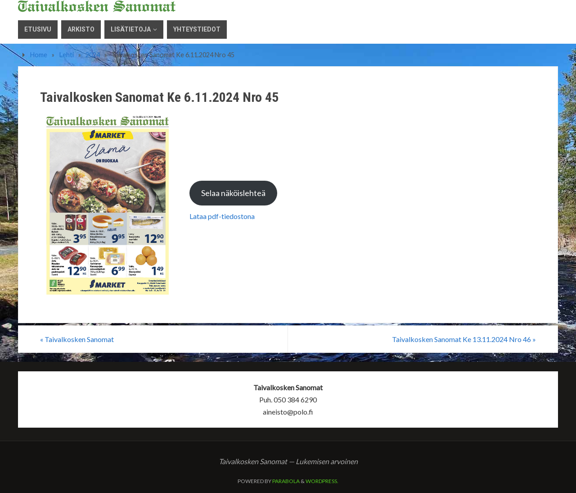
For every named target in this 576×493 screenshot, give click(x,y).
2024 (93, 55)
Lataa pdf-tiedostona (222, 216)
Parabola (286, 481)
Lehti (66, 55)
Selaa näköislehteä (233, 193)
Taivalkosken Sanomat (77, 339)
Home (38, 55)
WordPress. (322, 481)
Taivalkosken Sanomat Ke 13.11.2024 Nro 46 (464, 339)
